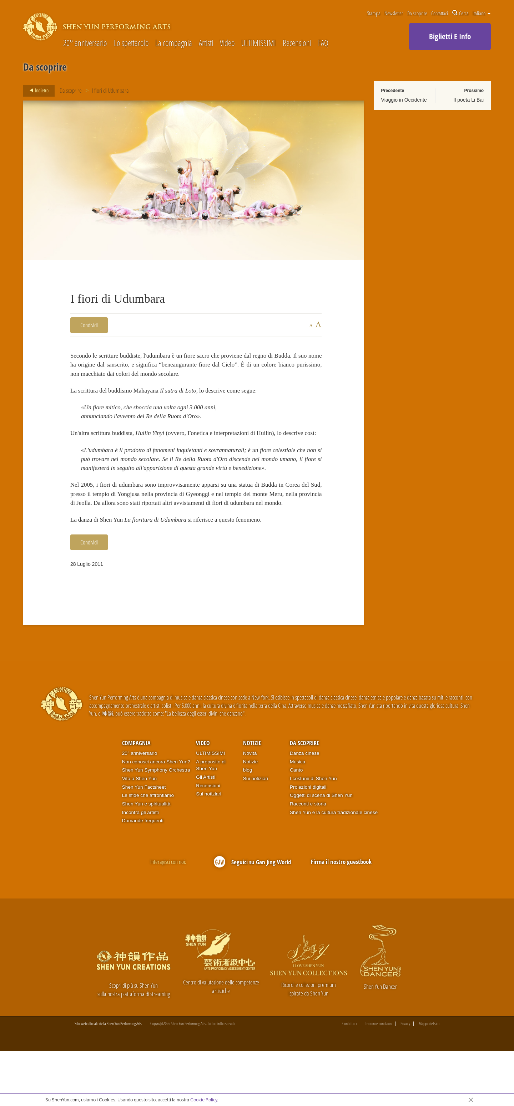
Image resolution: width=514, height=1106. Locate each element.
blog (247, 825)
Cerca (460, 13)
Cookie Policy (203, 1099)
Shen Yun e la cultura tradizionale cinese (334, 867)
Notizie (252, 798)
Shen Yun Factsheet (144, 841)
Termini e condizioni (378, 1078)
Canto (296, 825)
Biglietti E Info (450, 36)
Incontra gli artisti (140, 867)
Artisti (206, 43)
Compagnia (136, 798)
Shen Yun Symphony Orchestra (156, 825)
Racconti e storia (308, 858)
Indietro (37, 90)
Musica (297, 816)
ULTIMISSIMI (258, 43)
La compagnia (173, 43)
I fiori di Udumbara (110, 90)
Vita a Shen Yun (139, 833)
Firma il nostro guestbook (341, 916)
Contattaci (439, 13)
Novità (250, 807)
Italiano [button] (482, 13)
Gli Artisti (205, 831)
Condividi (89, 325)
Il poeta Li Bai (468, 100)
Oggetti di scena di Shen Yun (321, 850)
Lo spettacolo (131, 43)
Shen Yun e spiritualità (146, 858)
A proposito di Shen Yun (211, 820)
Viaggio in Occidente (404, 100)
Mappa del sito (429, 1078)
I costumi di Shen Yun (313, 833)
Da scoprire (417, 13)
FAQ (323, 43)
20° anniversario (85, 43)
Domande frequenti (142, 875)
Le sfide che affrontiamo (148, 850)
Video (227, 43)
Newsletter (393, 13)
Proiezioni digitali (308, 841)
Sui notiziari (208, 848)
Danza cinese (304, 807)
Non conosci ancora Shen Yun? (156, 816)
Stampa (374, 13)
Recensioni (297, 43)
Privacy (405, 1078)
